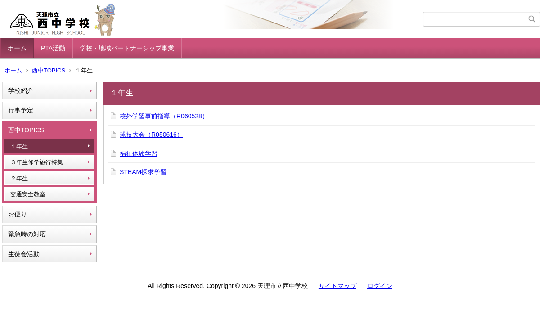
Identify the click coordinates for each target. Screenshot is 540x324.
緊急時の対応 (27, 234)
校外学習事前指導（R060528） (164, 116)
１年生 (19, 146)
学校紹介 (20, 90)
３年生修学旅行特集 (36, 162)
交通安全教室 (27, 194)
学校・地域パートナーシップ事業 (127, 48)
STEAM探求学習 (143, 172)
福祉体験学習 (139, 153)
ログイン (379, 285)
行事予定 (20, 110)
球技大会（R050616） (151, 134)
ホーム (17, 48)
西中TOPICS (48, 70)
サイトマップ (337, 285)
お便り (17, 214)
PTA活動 (53, 48)
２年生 (19, 178)
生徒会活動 (24, 253)
